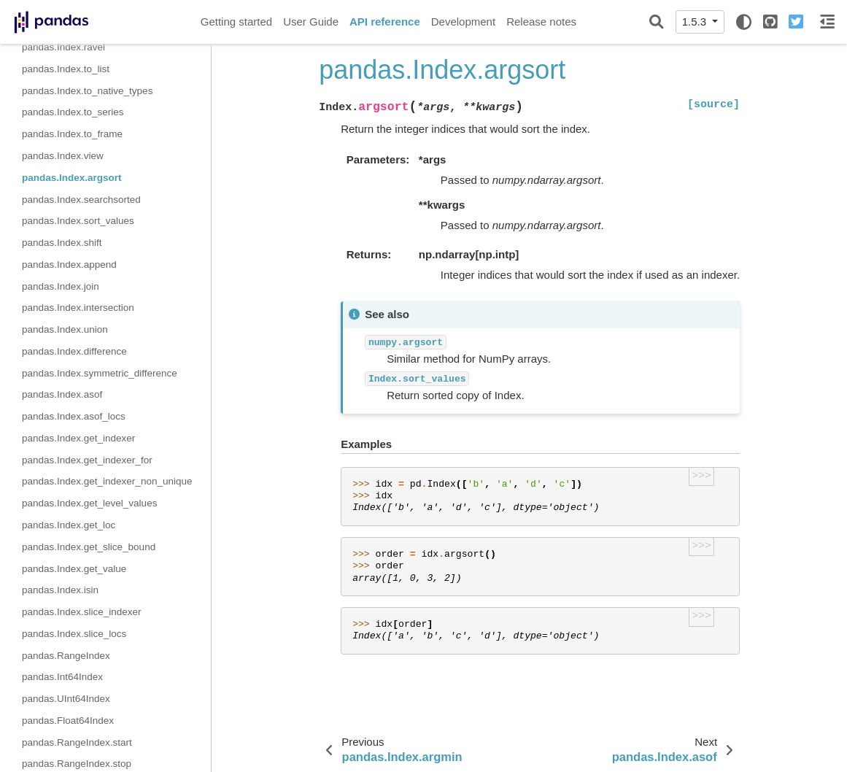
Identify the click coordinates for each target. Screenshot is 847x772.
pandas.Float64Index (68, 720)
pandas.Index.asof (62, 394)
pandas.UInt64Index (66, 698)
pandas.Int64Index (62, 676)
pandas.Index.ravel (63, 47)
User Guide (311, 21)
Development (463, 21)
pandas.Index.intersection (78, 307)
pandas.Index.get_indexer (78, 438)
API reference (384, 21)
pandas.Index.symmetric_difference (99, 373)
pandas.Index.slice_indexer (82, 611)
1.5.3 (696, 21)
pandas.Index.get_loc (68, 525)
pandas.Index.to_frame (72, 133)
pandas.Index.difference (74, 351)
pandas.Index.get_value (74, 568)
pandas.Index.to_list (65, 68)
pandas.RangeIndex (66, 655)
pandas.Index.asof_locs (73, 416)
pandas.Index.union (65, 329)
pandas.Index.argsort (72, 177)
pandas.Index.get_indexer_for (87, 460)
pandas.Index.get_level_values (89, 503)
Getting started (236, 21)
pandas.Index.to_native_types (87, 90)
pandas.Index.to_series (73, 112)
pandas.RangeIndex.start (77, 742)
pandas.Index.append (69, 264)
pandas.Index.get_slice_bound (88, 546)
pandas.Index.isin (60, 589)
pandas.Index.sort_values (78, 220)
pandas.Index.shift (62, 242)
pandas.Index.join (60, 286)
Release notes (541, 21)
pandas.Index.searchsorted (81, 199)
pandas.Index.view (63, 155)
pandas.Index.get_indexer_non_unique (107, 481)
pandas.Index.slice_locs (74, 633)
